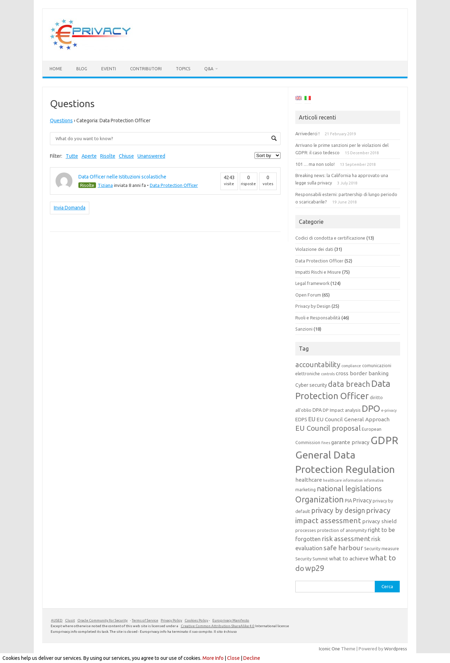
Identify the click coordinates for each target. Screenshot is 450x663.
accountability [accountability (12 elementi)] (317, 364)
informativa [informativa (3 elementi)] (374, 480)
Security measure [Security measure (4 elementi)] (381, 548)
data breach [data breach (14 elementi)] (349, 384)
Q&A (208, 68)
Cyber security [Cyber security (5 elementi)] (311, 385)
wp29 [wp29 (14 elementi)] (314, 568)
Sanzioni (304, 328)
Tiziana (105, 185)
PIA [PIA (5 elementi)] (348, 500)
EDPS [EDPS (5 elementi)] (301, 419)
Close (233, 658)
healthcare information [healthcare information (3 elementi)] (343, 480)
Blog (81, 68)
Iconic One (329, 648)
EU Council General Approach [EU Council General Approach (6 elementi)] (353, 419)
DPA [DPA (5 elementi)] (317, 410)
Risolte (107, 156)
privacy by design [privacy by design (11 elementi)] (338, 510)
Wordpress (395, 648)
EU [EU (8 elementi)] (311, 419)
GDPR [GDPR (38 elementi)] (384, 440)
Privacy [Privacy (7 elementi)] (362, 500)
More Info (213, 658)
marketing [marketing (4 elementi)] (305, 489)
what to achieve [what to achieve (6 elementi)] (348, 558)
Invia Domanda (69, 207)
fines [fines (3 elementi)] (325, 443)
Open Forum (308, 294)
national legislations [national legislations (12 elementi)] (349, 489)
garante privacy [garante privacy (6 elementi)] (350, 442)
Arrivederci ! (307, 133)
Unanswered (151, 156)
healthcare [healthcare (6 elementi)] (308, 480)
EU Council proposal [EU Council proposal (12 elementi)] (328, 428)
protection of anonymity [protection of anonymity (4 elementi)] (342, 530)
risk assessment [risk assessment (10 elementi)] (346, 538)
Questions (61, 120)
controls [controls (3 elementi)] (328, 374)
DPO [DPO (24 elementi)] (371, 408)
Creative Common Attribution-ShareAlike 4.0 (218, 626)
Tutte (72, 156)
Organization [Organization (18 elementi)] (319, 499)
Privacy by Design (312, 306)
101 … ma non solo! (315, 164)
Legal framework (312, 283)
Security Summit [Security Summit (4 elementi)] (311, 558)
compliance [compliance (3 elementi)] (351, 366)
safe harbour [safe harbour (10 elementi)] (343, 548)
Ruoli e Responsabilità (317, 317)
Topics (183, 68)
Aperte (89, 156)
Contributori (146, 68)
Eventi (108, 68)
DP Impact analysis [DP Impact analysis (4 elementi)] (342, 410)
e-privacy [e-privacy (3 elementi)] (389, 410)
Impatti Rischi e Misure (318, 271)
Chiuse (126, 156)
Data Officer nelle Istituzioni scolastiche (122, 177)
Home (56, 68)
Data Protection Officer (174, 185)
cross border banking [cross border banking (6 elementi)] (362, 373)
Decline (251, 658)
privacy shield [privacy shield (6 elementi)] (379, 521)
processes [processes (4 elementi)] (305, 530)
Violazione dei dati (314, 249)
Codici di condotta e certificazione (330, 237)
